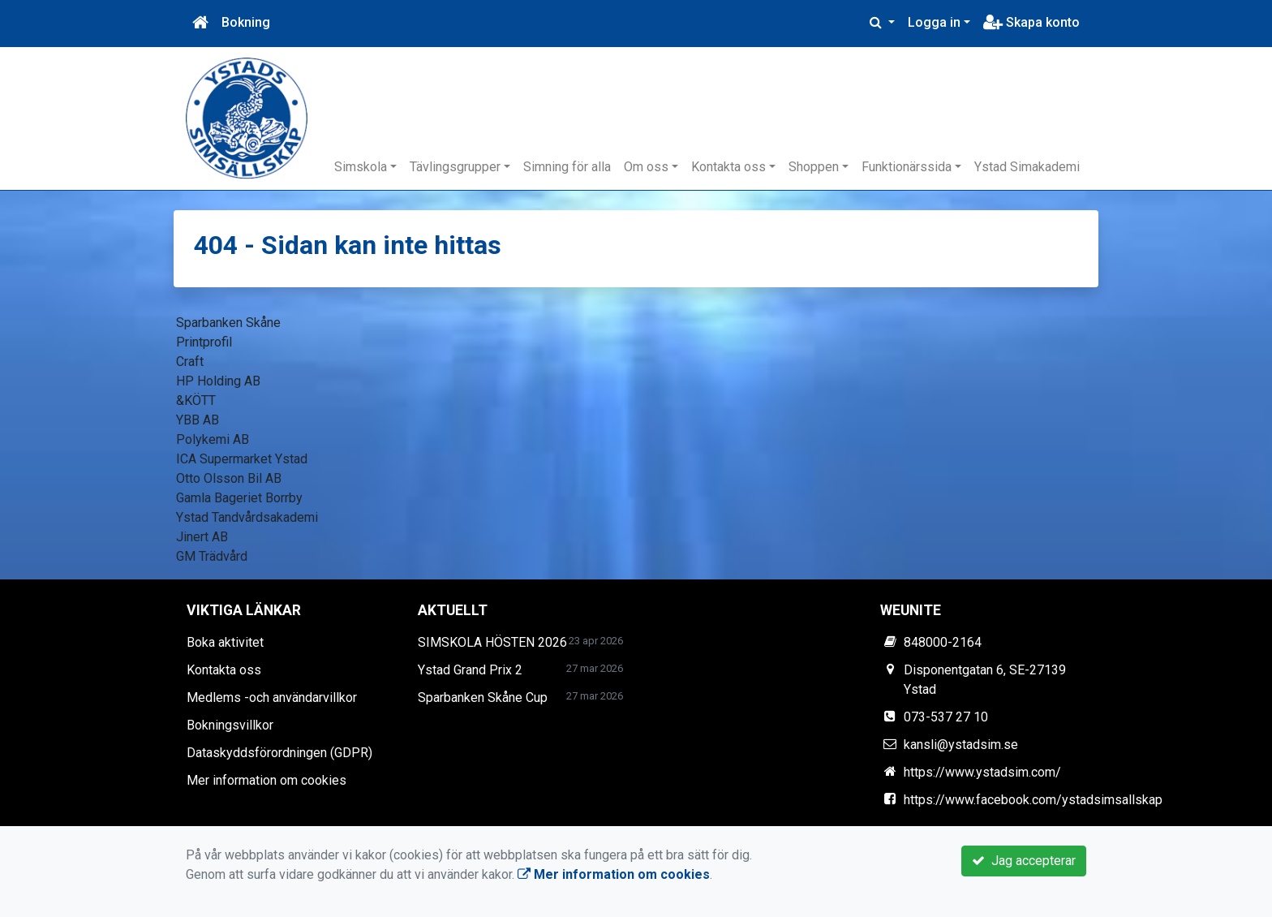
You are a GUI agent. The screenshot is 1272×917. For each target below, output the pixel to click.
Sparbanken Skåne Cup (483, 697)
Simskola (360, 166)
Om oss (646, 166)
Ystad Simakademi (1027, 166)
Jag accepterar (1024, 860)
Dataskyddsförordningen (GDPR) (279, 752)
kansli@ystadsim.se (961, 744)
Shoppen (814, 166)
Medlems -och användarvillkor (272, 697)
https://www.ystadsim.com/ (982, 772)
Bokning (245, 22)
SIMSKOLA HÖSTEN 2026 (492, 642)
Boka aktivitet (225, 642)
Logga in (934, 22)
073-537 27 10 (946, 717)
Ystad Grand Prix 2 (470, 670)
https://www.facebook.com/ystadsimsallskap (1033, 799)
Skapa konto (1031, 22)
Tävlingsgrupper (455, 166)
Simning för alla (567, 166)
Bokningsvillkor (230, 725)
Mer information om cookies (266, 780)
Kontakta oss (728, 166)
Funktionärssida (907, 166)
